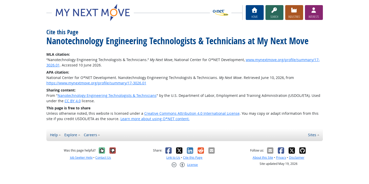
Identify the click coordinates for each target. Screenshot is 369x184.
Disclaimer (296, 157)
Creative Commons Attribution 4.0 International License (192, 113)
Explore (70, 134)
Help (54, 134)
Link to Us (173, 157)
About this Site (263, 157)
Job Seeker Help (81, 157)
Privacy (281, 157)
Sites (312, 134)
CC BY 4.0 (73, 100)
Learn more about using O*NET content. (155, 118)
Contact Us (103, 157)
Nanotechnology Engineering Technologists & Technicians (107, 95)
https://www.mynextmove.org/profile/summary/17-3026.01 (96, 82)
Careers (90, 134)
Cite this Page (192, 157)
